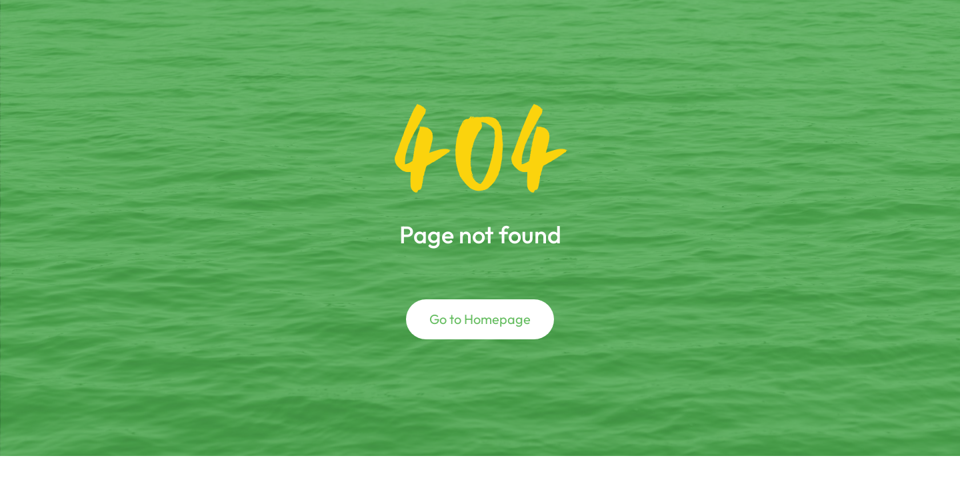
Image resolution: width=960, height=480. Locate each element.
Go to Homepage (480, 319)
